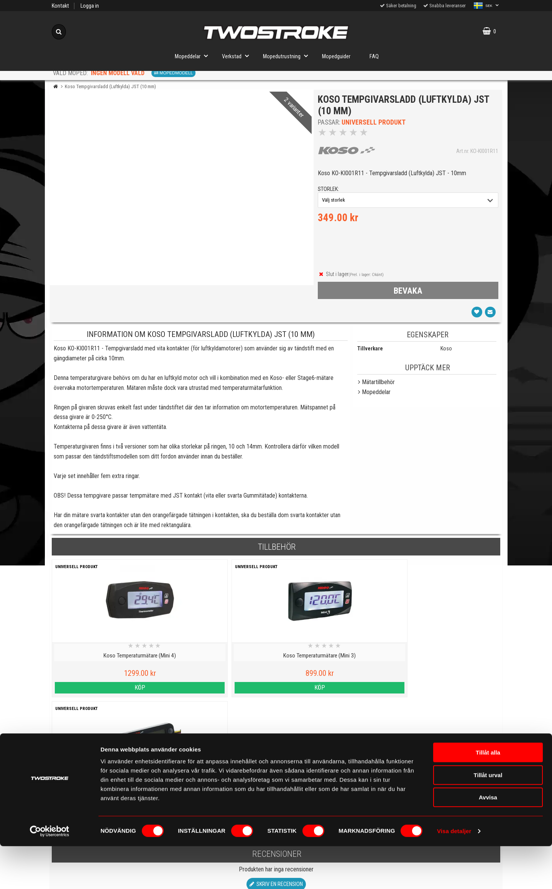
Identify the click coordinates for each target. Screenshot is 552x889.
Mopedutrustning (287, 56)
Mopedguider (336, 56)
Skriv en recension (276, 746)
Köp (106, 691)
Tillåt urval (488, 818)
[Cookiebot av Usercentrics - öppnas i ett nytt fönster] (49, 874)
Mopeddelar (193, 56)
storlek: (329, 191)
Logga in (89, 6)
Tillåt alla (488, 795)
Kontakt (60, 6)
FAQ (374, 56)
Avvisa (488, 840)
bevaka (408, 292)
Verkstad (237, 56)
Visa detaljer (454, 874)
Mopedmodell (173, 73)
